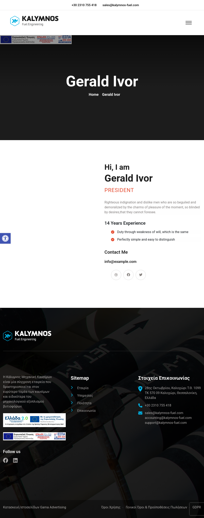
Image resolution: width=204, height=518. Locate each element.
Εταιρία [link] (82, 388)
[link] (5, 238)
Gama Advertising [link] (53, 507)
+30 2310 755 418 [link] (84, 5)
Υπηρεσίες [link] (85, 395)
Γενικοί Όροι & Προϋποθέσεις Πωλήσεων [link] (156, 507)
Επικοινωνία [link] (86, 411)
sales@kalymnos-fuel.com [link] (121, 5)
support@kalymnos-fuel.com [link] (166, 423)
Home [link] (94, 94)
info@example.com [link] (120, 261)
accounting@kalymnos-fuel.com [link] (168, 418)
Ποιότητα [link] (84, 403)
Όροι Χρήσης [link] (110, 507)
